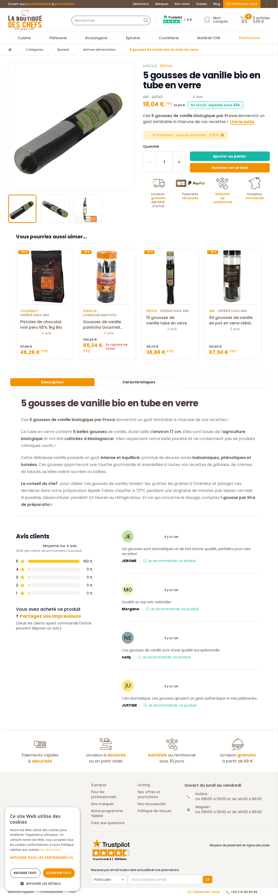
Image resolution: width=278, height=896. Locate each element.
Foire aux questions (108, 822)
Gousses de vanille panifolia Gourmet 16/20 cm (107, 324)
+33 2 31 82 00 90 (241, 892)
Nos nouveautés (152, 803)
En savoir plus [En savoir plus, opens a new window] (51, 850)
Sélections (141, 4)
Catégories (34, 50)
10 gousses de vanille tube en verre (170, 320)
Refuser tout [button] (25, 873)
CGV (72, 892)
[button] (42, 860)
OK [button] (207, 879)
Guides (201, 4)
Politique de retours (154, 810)
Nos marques (102, 803)
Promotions (249, 37)
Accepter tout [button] (58, 873)
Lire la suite (242, 122)
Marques (161, 4)
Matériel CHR (208, 37)
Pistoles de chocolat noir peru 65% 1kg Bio (44, 324)
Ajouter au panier (230, 156)
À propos (98, 784)
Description (52, 382)
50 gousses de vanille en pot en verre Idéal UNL (233, 320)
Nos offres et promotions (149, 794)
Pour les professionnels (103, 794)
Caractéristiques (139, 382)
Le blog (144, 784)
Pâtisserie (58, 37)
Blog (216, 4)
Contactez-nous (242, 4)
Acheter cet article (230, 167)
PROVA (166, 65)
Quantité (151, 146)
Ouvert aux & (41, 4)
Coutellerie (169, 37)
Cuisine (24, 37)
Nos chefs (182, 4)
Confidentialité (51, 892)
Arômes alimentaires (99, 50)
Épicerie (133, 37)
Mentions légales (21, 892)
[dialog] (42, 849)
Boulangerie (96, 37)
